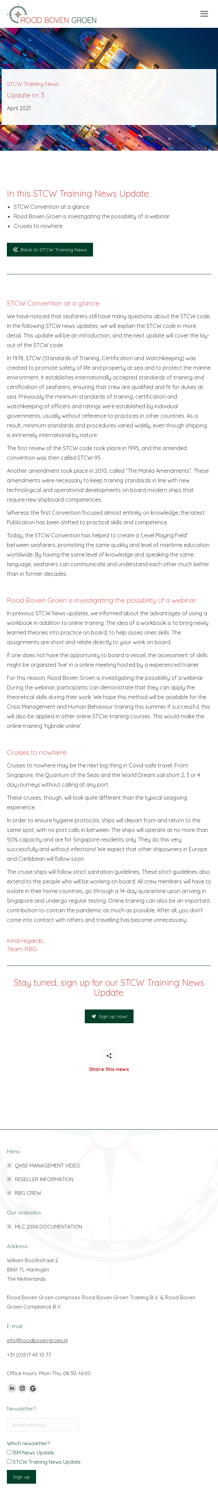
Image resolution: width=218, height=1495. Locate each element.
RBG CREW (28, 1193)
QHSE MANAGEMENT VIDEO (47, 1165)
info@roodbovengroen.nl (37, 1340)
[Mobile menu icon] (202, 14)
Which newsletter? (28, 1443)
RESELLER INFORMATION (44, 1179)
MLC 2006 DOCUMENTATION (48, 1226)
